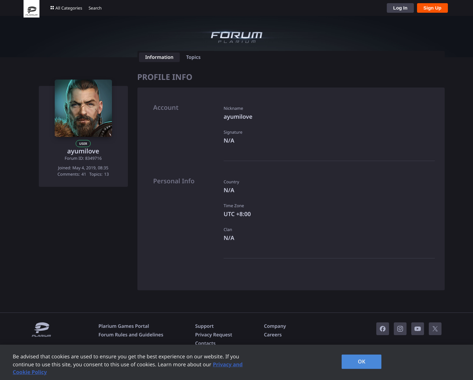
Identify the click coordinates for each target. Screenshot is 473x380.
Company (275, 326)
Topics (193, 57)
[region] (236, 362)
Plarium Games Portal (124, 326)
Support (204, 326)
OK (361, 361)
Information (159, 57)
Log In (400, 8)
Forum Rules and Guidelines (131, 335)
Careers (273, 335)
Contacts (205, 343)
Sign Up (432, 8)
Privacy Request (213, 335)
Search (94, 8)
